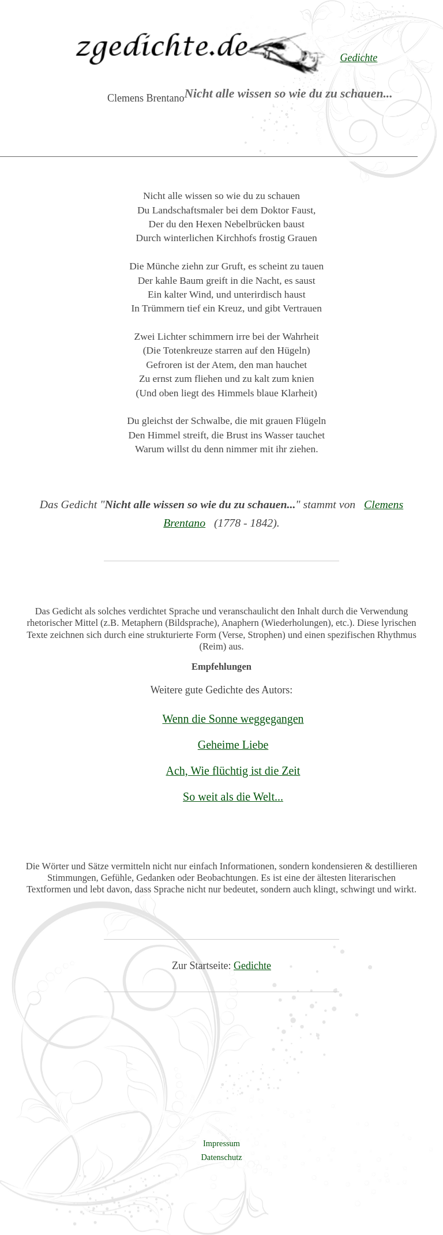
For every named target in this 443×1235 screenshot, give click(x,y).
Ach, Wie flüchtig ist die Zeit (233, 770)
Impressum (221, 1143)
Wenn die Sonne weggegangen (232, 718)
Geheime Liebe (233, 744)
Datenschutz (221, 1157)
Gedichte (252, 965)
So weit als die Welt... (233, 796)
